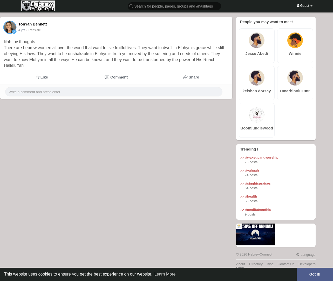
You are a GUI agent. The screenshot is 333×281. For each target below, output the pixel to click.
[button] (174, 6)
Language (305, 254)
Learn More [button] (165, 274)
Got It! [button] (314, 274)
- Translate (33, 30)
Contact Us (286, 264)
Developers (307, 264)
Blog (270, 264)
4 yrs (21, 30)
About (240, 264)
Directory (256, 264)
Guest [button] (305, 6)
